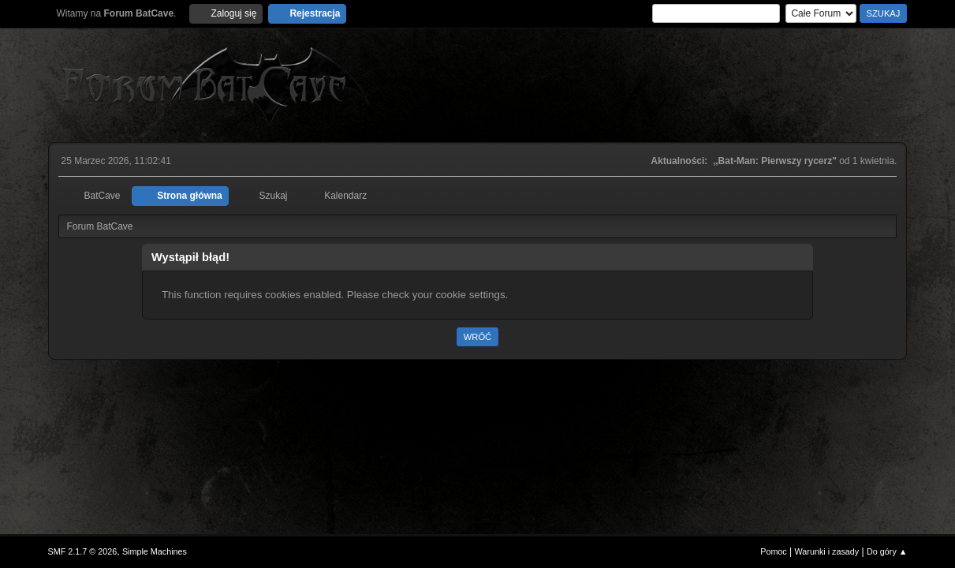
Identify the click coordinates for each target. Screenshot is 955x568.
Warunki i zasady (827, 551)
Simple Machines (154, 551)
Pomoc (773, 551)
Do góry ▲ (887, 551)
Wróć (477, 337)
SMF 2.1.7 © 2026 (83, 551)
